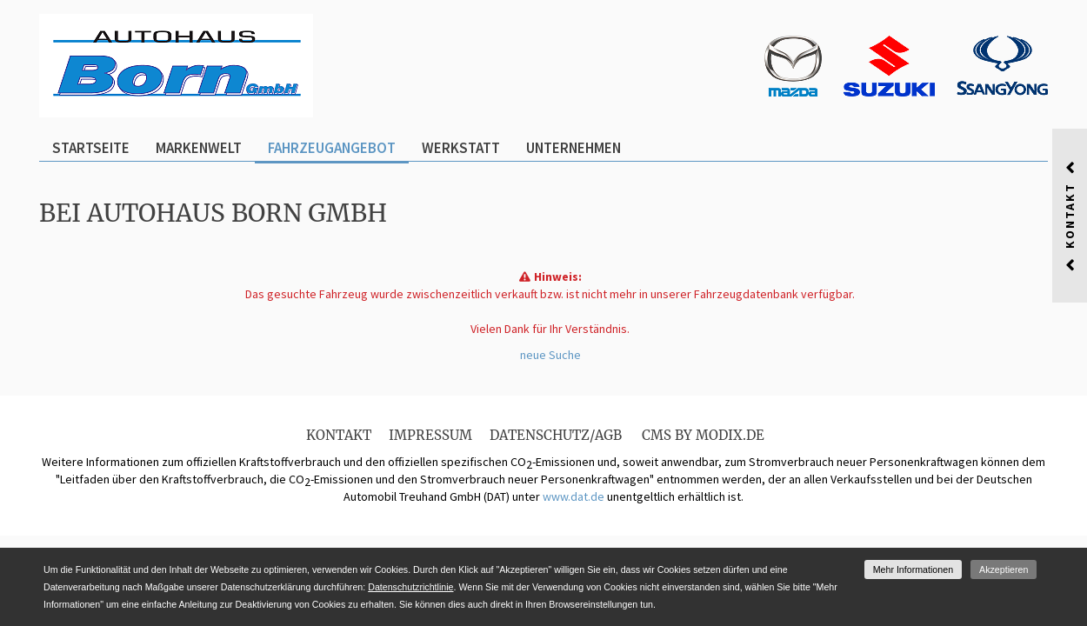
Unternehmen (573, 147)
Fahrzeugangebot (332, 147)
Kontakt (338, 435)
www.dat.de (573, 496)
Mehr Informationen (913, 569)
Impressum (430, 435)
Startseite (91, 147)
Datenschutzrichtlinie (410, 587)
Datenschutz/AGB (556, 435)
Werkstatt (461, 147)
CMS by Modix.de (703, 435)
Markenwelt (199, 147)
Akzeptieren (1003, 569)
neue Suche (550, 355)
